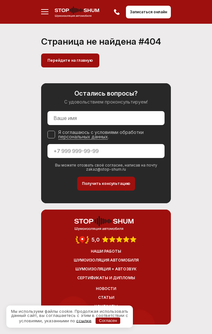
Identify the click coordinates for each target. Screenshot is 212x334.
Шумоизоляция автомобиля (106, 260)
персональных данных (83, 136)
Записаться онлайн (148, 11)
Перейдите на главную (70, 60)
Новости (106, 288)
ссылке (83, 320)
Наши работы (106, 251)
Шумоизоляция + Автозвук (106, 269)
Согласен (108, 320)
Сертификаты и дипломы (106, 277)
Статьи (106, 297)
